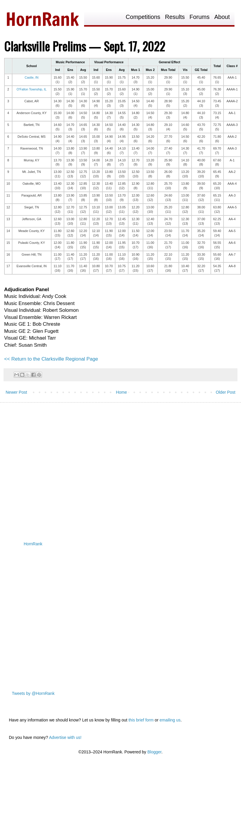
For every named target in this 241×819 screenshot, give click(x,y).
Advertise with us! (65, 737)
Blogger (154, 752)
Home (121, 392)
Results (175, 17)
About (222, 17)
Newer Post (16, 392)
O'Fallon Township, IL (31, 89)
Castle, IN (31, 77)
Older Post (225, 392)
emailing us (170, 720)
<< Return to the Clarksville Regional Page (51, 359)
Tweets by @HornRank (33, 693)
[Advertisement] (55, 466)
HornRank (33, 543)
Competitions (143, 17)
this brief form (141, 720)
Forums (199, 17)
